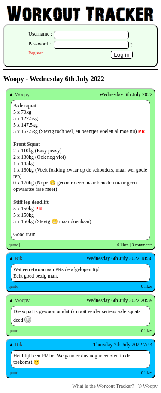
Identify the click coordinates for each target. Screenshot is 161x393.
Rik (18, 258)
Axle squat (24, 106)
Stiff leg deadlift (31, 202)
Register (35, 53)
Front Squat (26, 144)
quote (13, 244)
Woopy (22, 94)
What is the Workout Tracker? (103, 386)
